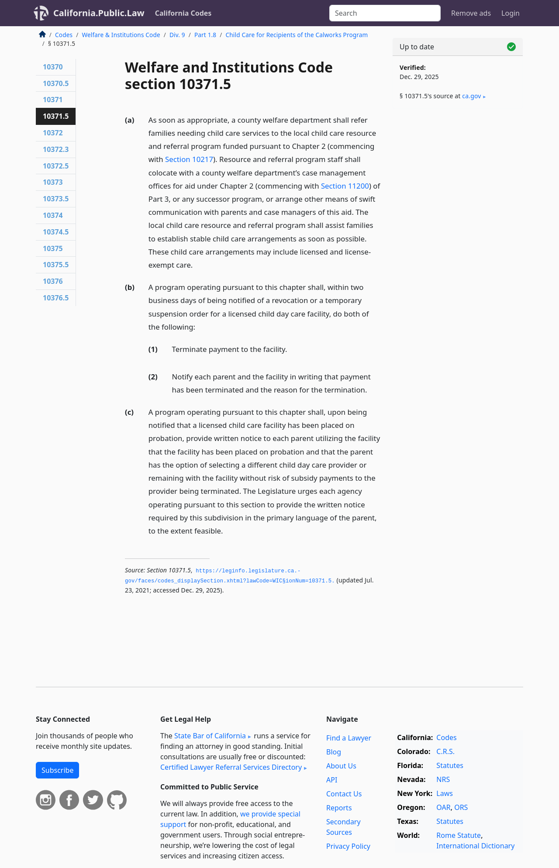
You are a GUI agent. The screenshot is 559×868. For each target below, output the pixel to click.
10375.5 (56, 264)
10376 (53, 281)
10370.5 (56, 83)
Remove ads (471, 13)
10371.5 (56, 116)
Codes (63, 35)
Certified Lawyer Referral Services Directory (231, 767)
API (331, 780)
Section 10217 (189, 159)
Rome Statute (458, 835)
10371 (53, 99)
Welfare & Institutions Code (121, 35)
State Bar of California (210, 736)
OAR (443, 807)
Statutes (449, 765)
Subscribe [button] (57, 770)
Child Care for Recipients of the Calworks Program (297, 35)
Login (510, 13)
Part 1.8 (205, 35)
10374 (53, 215)
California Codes (183, 13)
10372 (53, 133)
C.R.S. (445, 751)
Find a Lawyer (348, 738)
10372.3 (56, 149)
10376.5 (56, 298)
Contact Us (344, 794)
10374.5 (56, 232)
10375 (53, 248)
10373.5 (56, 198)
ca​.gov (471, 96)
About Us (341, 766)
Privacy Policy (348, 846)
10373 (53, 182)
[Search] (385, 13)
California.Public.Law (99, 13)
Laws (444, 793)
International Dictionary (475, 846)
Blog (333, 752)
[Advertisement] (457, 252)
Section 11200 (345, 186)
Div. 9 (177, 35)
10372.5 (56, 166)
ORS (461, 807)
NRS (443, 779)
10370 (53, 67)
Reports (339, 808)
